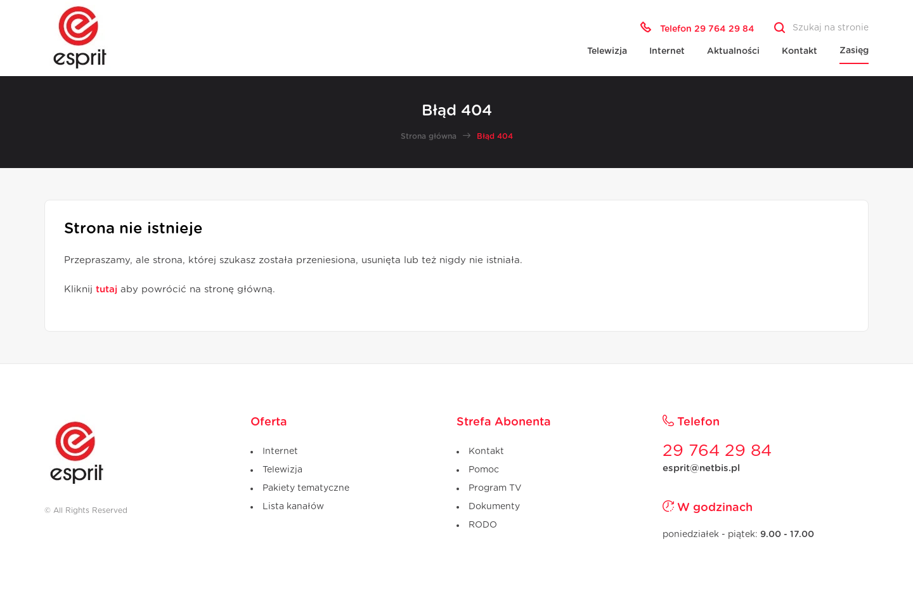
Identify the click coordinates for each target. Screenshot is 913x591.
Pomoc (484, 469)
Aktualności (733, 51)
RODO (483, 525)
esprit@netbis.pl (701, 468)
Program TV (495, 488)
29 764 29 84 (717, 451)
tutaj (106, 289)
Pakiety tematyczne (305, 488)
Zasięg (854, 50)
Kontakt (799, 51)
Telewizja (607, 51)
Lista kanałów (293, 506)
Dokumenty (494, 506)
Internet (667, 51)
